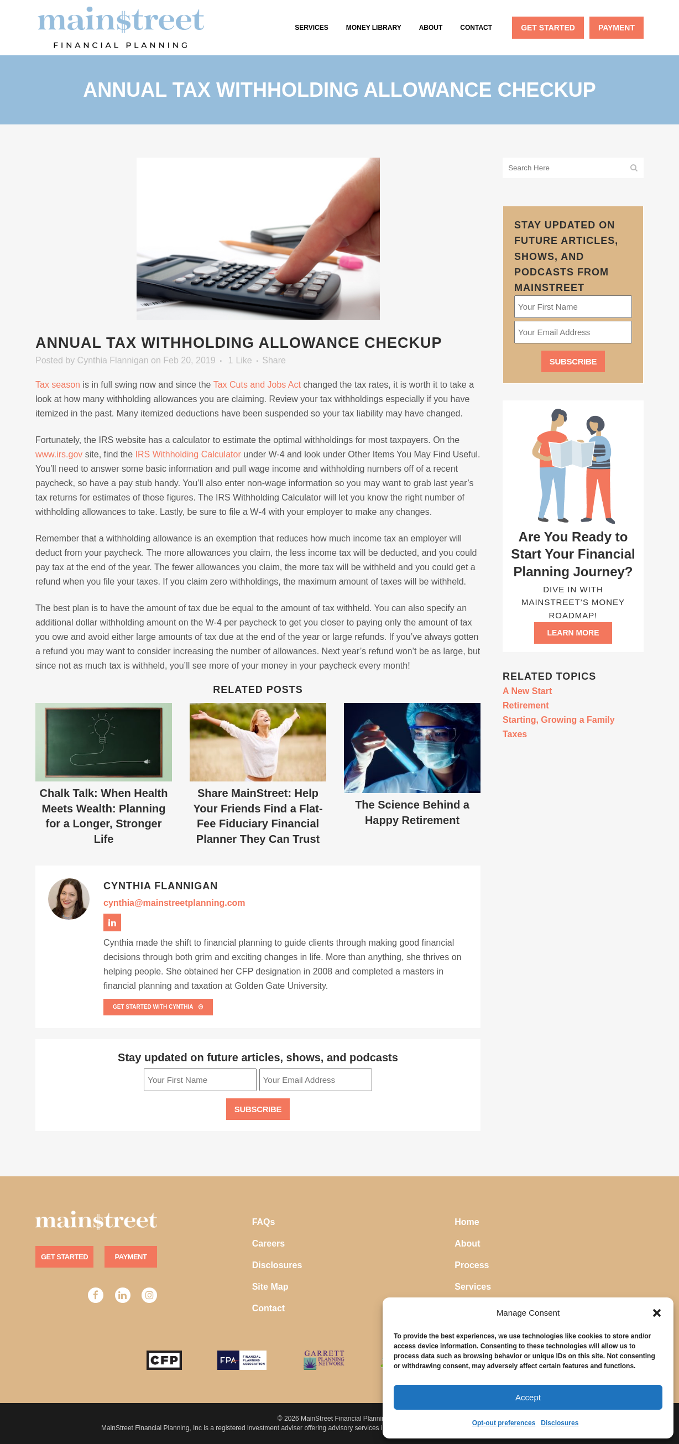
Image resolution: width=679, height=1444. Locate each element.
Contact (268, 1308)
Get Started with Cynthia (158, 1007)
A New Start (527, 691)
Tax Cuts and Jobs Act (257, 384)
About (467, 1243)
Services (473, 1286)
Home (467, 1222)
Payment (131, 1257)
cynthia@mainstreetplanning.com (174, 903)
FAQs (263, 1222)
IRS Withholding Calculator (188, 454)
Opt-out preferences (504, 1423)
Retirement (526, 705)
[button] (656, 1312)
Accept (528, 1397)
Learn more (573, 632)
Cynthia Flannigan (113, 360)
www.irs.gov (58, 454)
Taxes (515, 734)
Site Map (270, 1286)
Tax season (57, 384)
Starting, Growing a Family (559, 719)
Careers (268, 1243)
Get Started (64, 1257)
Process (472, 1265)
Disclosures (559, 1423)
